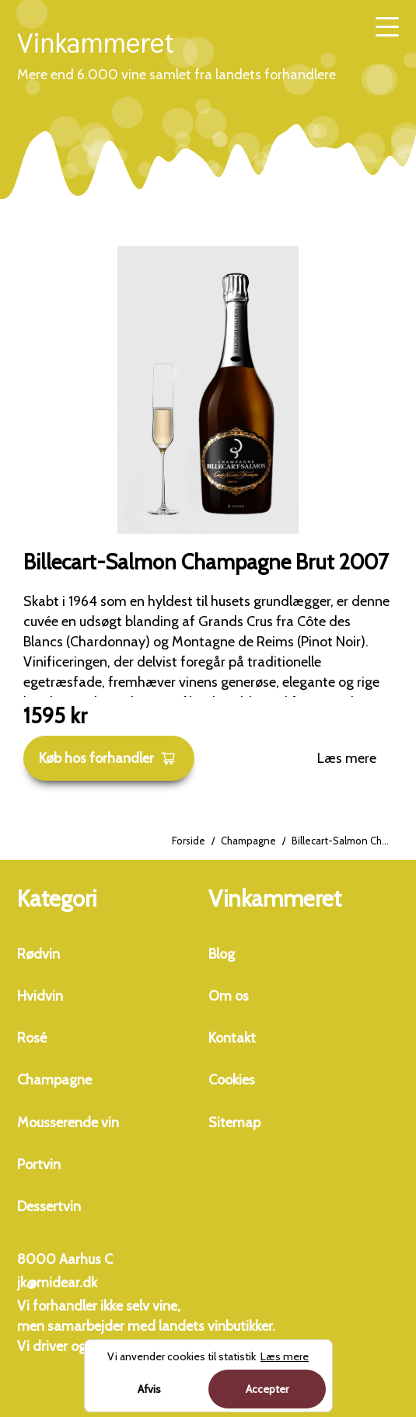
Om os (228, 995)
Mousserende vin (68, 1122)
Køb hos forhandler (107, 758)
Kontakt (232, 1037)
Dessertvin (49, 1206)
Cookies (231, 1079)
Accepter (267, 1389)
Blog (221, 954)
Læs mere (346, 758)
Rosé (32, 1037)
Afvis (149, 1389)
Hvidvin (40, 995)
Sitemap (234, 1122)
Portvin (39, 1164)
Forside (188, 840)
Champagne (248, 840)
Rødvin (38, 954)
